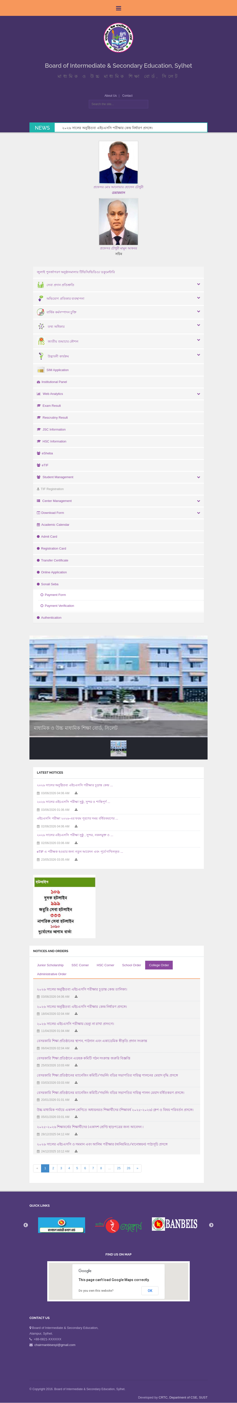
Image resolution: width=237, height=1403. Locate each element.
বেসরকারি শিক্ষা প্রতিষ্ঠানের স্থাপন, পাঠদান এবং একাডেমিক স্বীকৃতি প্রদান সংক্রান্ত (92, 1041)
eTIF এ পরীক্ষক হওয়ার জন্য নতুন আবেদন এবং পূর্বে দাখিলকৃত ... (80, 851)
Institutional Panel (52, 382)
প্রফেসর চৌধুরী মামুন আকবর (118, 248)
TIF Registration (50, 489)
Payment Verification (57, 606)
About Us (110, 95)
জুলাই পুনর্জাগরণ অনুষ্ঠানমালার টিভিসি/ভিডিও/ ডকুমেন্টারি (76, 272)
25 (118, 1168)
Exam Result (49, 406)
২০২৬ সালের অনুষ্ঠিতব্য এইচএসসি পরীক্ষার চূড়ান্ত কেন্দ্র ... (75, 785)
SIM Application (53, 370)
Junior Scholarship (50, 965)
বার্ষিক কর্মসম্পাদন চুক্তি (56, 312)
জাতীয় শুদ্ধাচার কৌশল (57, 341)
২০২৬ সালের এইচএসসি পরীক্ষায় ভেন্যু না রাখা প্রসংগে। (75, 1024)
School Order (131, 965)
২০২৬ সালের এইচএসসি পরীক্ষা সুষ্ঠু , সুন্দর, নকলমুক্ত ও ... (75, 835)
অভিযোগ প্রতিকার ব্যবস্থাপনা (60, 298)
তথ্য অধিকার (51, 326)
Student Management (55, 477)
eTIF (42, 465)
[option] (118, 1225)
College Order (159, 965)
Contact (127, 95)
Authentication (49, 617)
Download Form (50, 513)
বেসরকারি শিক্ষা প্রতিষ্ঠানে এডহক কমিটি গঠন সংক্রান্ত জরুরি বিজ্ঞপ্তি (83, 1058)
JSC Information (51, 429)
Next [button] (211, 1225)
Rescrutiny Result (52, 417)
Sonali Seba (47, 584)
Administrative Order (51, 974)
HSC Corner (105, 965)
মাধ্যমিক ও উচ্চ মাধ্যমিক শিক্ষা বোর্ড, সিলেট (76, 728)
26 (128, 1168)
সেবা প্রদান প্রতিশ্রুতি (55, 285)
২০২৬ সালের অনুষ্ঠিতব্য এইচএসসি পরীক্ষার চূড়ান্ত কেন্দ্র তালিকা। (82, 989)
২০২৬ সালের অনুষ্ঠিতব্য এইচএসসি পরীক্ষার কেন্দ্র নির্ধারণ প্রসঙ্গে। (107, 128)
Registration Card (51, 548)
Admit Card (47, 536)
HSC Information (51, 441)
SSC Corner (80, 965)
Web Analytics (50, 394)
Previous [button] (25, 1225)
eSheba (45, 453)
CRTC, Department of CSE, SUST (183, 1397)
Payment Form (53, 595)
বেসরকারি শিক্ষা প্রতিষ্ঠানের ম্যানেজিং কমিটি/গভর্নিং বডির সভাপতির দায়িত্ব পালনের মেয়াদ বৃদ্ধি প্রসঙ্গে (107, 1075)
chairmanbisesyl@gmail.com (54, 1345)
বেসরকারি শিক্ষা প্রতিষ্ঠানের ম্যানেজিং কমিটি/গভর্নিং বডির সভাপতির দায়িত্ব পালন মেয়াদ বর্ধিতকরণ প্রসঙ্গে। (110, 1093)
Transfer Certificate (52, 560)
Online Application (52, 572)
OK (150, 1291)
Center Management (54, 501)
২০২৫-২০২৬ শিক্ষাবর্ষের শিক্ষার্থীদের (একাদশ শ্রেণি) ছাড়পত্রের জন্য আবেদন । (90, 1127)
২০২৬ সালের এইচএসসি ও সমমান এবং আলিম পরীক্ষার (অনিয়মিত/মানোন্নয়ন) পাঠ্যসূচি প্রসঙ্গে (102, 1144)
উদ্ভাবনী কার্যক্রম (53, 356)
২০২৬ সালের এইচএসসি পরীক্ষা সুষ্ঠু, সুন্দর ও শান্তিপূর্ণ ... (73, 802)
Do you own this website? (96, 1290)
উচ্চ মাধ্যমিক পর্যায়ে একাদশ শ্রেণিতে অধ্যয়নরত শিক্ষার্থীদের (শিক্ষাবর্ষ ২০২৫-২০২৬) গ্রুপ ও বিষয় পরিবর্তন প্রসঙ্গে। (115, 1110)
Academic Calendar (53, 524)
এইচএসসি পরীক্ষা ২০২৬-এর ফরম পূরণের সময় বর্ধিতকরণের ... (77, 818)
